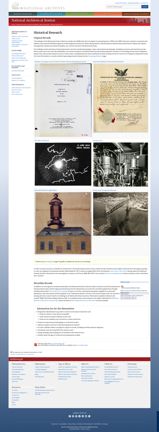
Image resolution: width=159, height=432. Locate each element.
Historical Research (18, 56)
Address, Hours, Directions (20, 36)
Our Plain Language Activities (90, 381)
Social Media (16, 397)
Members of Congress (18, 80)
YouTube (83, 416)
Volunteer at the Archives (135, 374)
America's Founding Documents (136, 14)
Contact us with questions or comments (22, 354)
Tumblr (79, 416)
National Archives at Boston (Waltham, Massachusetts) (33, 24)
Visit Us (108, 14)
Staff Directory (62, 379)
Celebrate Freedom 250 (135, 377)
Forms (14, 405)
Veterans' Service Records (51, 14)
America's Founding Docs (19, 393)
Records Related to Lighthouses (46, 190)
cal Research (22, 54)
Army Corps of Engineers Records (104, 190)
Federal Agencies (17, 78)
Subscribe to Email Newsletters (44, 372)
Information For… (19, 364)
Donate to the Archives (135, 369)
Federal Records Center (65, 369)
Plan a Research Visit (110, 369)
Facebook (70, 416)
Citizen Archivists (121, 3)
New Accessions (17, 90)
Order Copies (16, 92)
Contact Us (144, 3)
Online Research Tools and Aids (21, 88)
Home (13, 24)
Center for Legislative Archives (67, 367)
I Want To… (108, 364)
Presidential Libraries (64, 377)
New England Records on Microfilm (84, 300)
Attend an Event (132, 367)
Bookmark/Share (134, 3)
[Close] (156, 413)
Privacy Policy (71, 424)
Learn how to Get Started (119, 271)
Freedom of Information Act (85, 424)
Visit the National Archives (112, 372)
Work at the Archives (134, 372)
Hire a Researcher (17, 94)
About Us (85, 364)
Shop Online (40, 387)
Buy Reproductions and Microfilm (42, 393)
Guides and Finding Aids (19, 58)
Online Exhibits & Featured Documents (20, 45)
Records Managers (17, 379)
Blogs (37, 374)
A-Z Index (15, 390)
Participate (132, 364)
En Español (15, 400)
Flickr (89, 416)
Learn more (141, 428)
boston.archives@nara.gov (114, 273)
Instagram (76, 416)
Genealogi (15, 54)
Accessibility (63, 424)
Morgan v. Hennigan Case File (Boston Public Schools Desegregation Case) (60, 62)
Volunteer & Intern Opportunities (17, 41)
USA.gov (105, 424)
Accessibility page (82, 345)
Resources (16, 387)
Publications (40, 364)
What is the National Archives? (90, 367)
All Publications (39, 377)
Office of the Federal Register (67, 372)
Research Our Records (23, 14)
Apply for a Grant (109, 377)
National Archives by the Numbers (88, 370)
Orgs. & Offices (64, 364)
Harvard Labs (97, 140)
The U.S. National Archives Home (38, 6)
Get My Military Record (111, 367)
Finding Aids (50, 261)
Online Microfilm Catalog (58, 291)
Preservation (16, 377)
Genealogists (16, 372)
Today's (42, 367)
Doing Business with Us (88, 373)
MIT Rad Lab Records (42, 140)
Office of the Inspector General (67, 374)
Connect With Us (79, 413)
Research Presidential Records (113, 379)
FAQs (13, 402)
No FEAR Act (98, 424)
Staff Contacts (16, 39)
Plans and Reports (86, 376)
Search (145, 7)
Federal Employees (18, 369)
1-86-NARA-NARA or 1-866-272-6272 (79, 429)
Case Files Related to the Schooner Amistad (108, 62)
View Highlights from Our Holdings (111, 382)
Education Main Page (18, 71)
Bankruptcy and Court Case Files (20, 61)
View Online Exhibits (110, 374)
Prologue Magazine (41, 369)
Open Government (87, 378)
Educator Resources (79, 14)
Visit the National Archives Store (45, 390)
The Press (15, 381)
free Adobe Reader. (57, 344)
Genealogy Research (95, 56)
